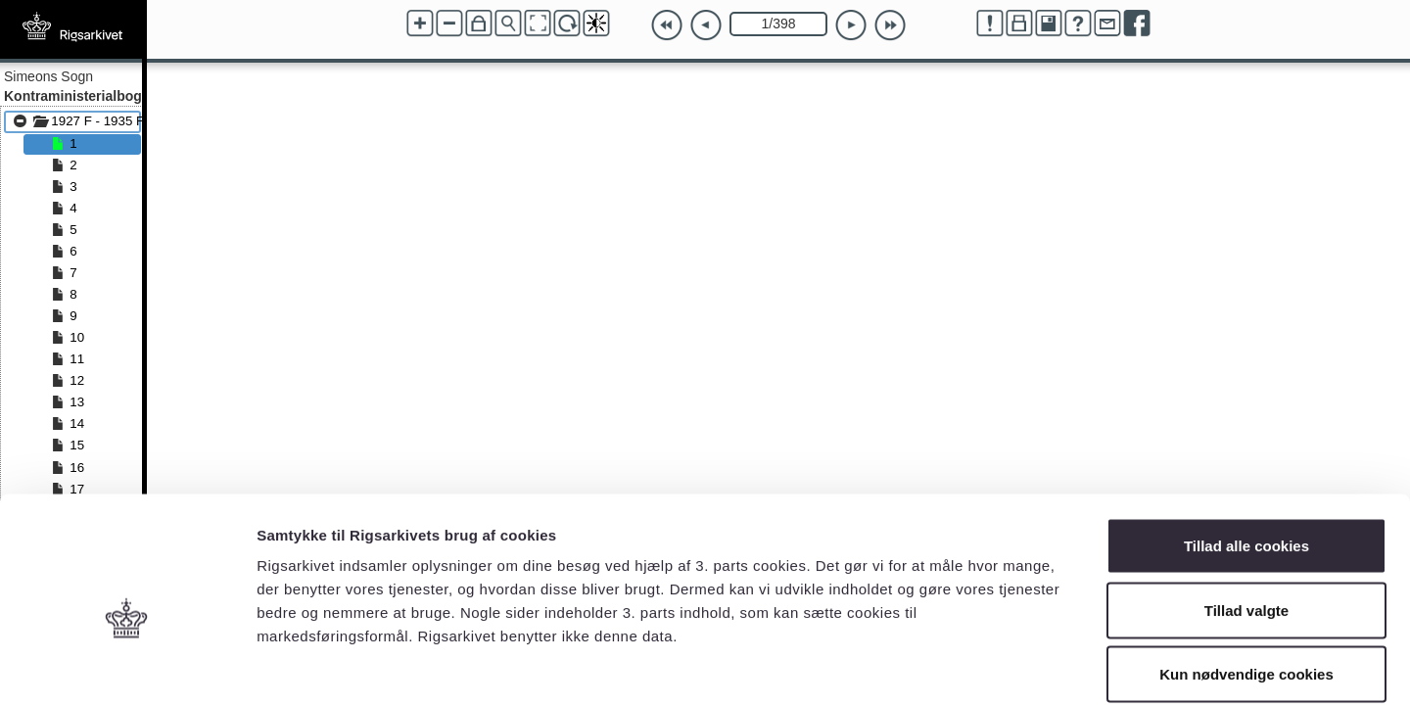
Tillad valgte (1246, 512)
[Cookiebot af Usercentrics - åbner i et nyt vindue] (126, 667)
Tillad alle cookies (1246, 448)
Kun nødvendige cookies (1246, 576)
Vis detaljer (1018, 666)
